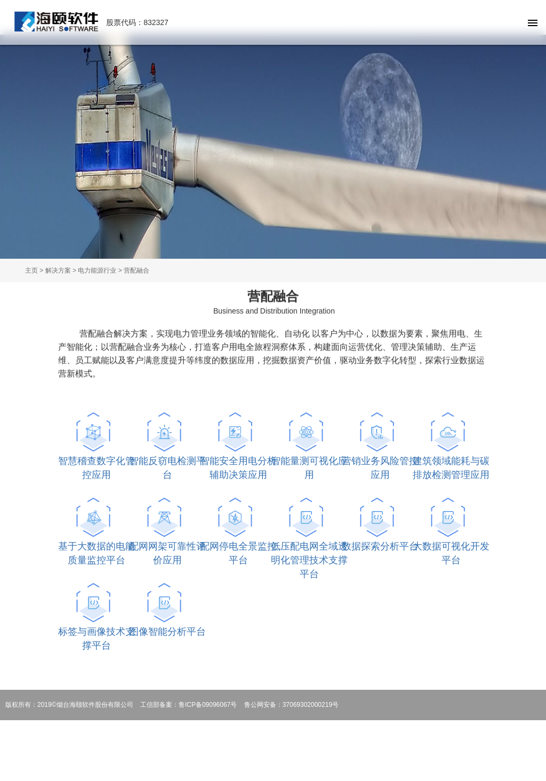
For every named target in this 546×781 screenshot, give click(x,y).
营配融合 (136, 270)
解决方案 (58, 270)
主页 (31, 270)
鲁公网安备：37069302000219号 (291, 704)
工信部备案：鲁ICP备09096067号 (188, 704)
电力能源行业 (97, 270)
